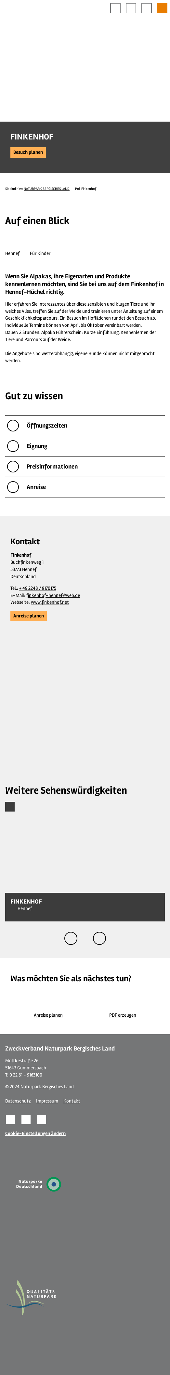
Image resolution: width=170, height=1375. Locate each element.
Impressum (47, 1101)
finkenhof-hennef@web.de (53, 595)
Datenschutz (18, 1101)
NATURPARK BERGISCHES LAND (47, 189)
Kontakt (71, 1101)
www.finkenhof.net (50, 602)
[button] (28, 152)
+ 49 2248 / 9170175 (37, 588)
